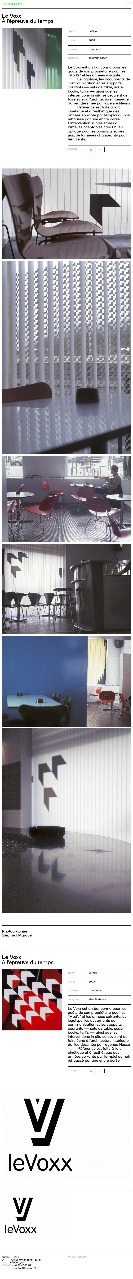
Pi (100, 149)
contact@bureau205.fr (27, 1268)
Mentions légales (77, 1257)
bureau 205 (12, 3)
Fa (90, 149)
